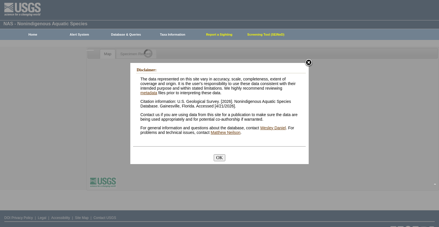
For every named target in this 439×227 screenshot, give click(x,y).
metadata (148, 93)
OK (219, 157)
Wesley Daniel (273, 128)
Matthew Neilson (226, 132)
